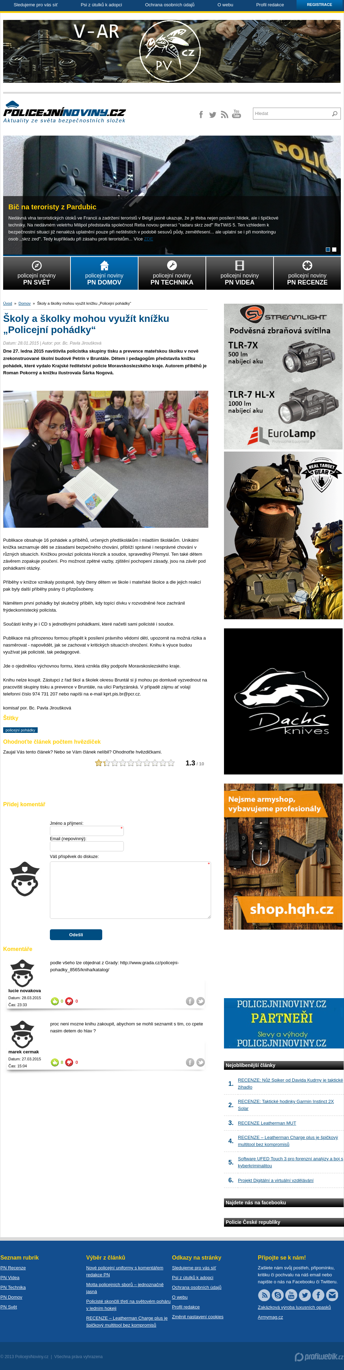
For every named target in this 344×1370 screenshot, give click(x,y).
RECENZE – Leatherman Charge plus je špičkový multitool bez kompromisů (126, 1321)
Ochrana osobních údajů (170, 4)
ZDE (148, 238)
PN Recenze (13, 1267)
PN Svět (8, 1307)
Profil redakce (270, 4)
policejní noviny (36, 271)
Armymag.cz (270, 1317)
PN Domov (11, 1297)
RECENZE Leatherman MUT (267, 1123)
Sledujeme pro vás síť (36, 4)
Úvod (7, 303)
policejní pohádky (20, 730)
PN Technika (13, 1287)
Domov (24, 303)
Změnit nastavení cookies (197, 1316)
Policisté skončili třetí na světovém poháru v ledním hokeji (128, 1305)
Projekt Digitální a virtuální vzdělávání (276, 1180)
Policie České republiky (253, 1222)
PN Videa (10, 1277)
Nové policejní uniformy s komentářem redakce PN (124, 1271)
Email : (68, 838)
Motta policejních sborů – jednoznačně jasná (125, 1288)
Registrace (319, 4)
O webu (225, 4)
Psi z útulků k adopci (101, 4)
